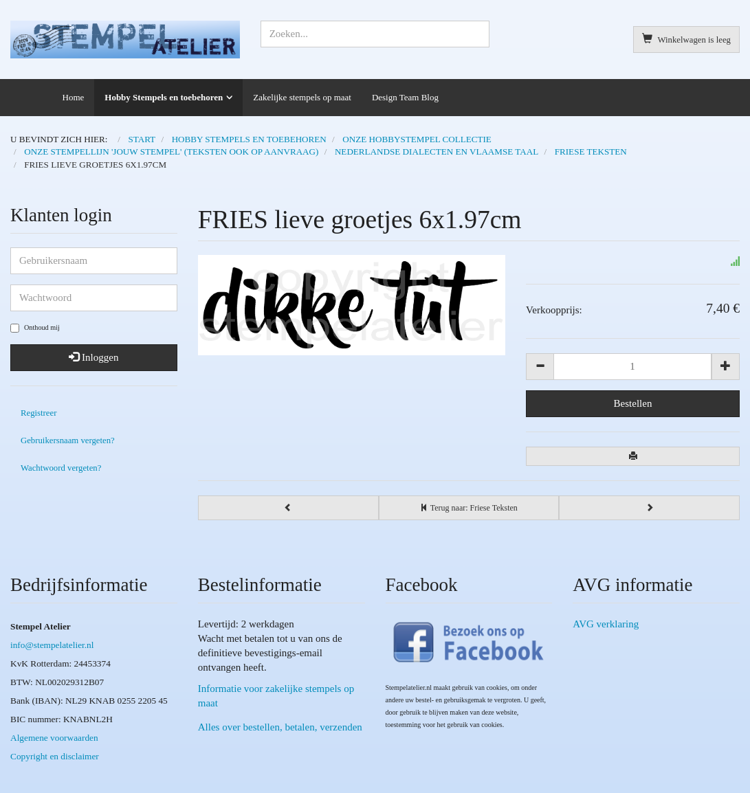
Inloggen (93, 357)
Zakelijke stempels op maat (302, 97)
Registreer (38, 413)
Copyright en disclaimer (54, 756)
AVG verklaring (606, 623)
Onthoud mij (35, 328)
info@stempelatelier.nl (51, 645)
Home (74, 97)
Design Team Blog (405, 97)
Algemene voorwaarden (54, 738)
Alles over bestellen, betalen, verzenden (280, 727)
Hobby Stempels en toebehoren (163, 97)
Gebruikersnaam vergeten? (68, 440)
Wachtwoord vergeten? (61, 468)
